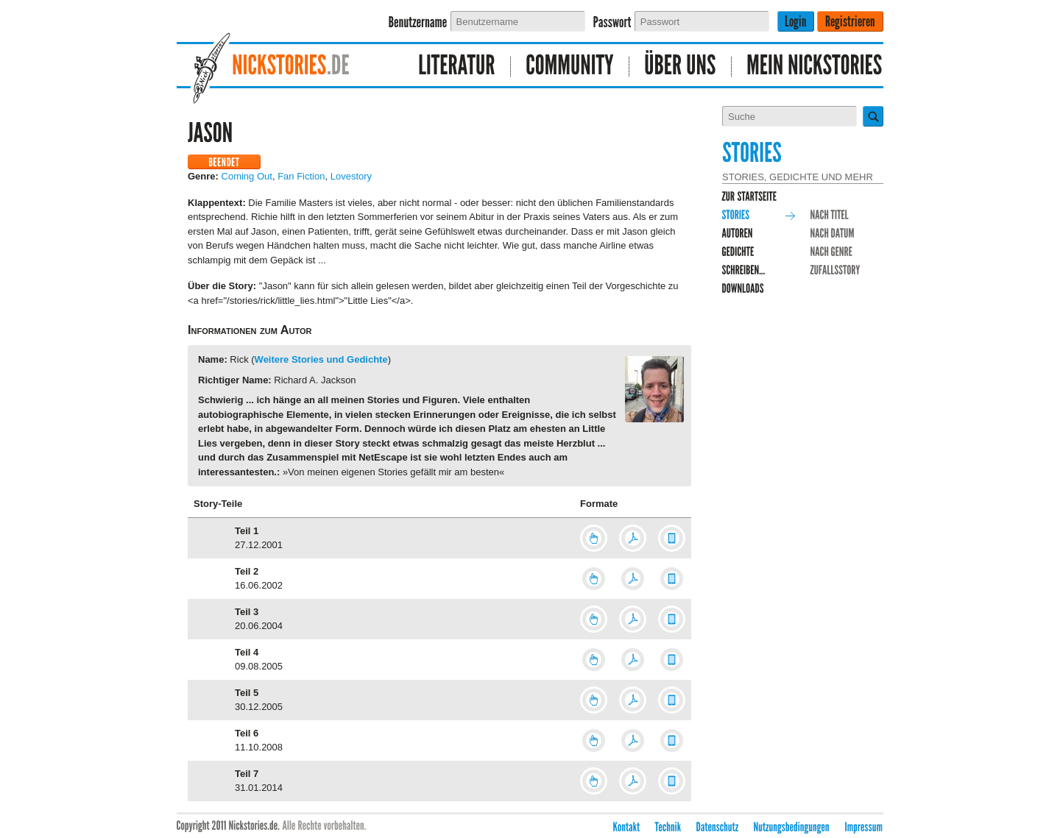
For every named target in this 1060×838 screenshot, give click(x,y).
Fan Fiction (301, 176)
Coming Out (247, 176)
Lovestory (351, 176)
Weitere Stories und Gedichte (321, 359)
